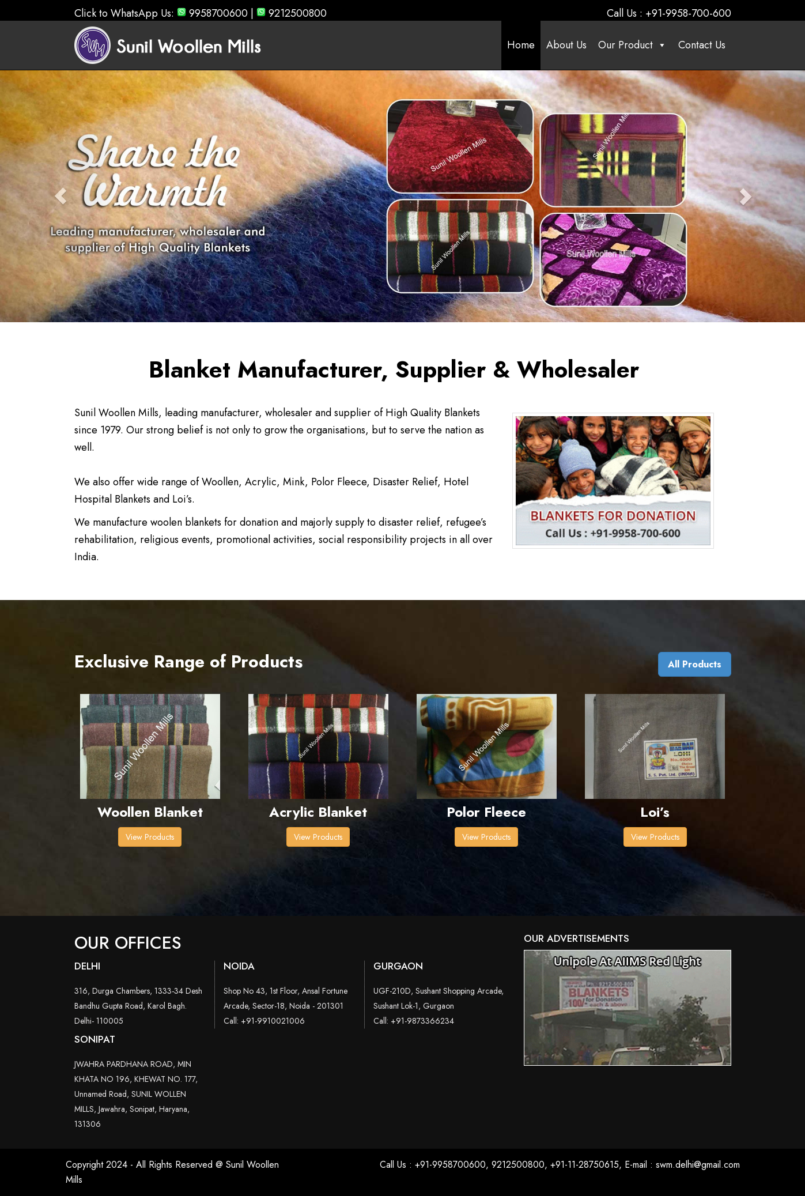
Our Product (632, 44)
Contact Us (701, 44)
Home (521, 44)
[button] (60, 196)
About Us (566, 44)
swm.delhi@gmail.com (698, 1164)
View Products (150, 837)
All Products (694, 664)
